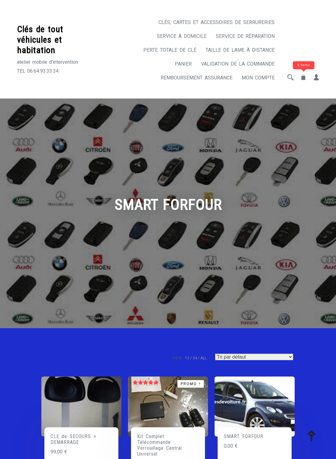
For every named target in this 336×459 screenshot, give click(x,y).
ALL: (203, 358)
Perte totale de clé (169, 50)
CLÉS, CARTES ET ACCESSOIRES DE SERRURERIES (216, 22)
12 (187, 358)
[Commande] (254, 357)
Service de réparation (245, 36)
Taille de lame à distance (240, 50)
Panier (183, 64)
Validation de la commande (238, 64)
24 (195, 358)
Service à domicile (182, 36)
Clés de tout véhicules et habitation (40, 39)
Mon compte (258, 78)
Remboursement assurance (196, 78)
